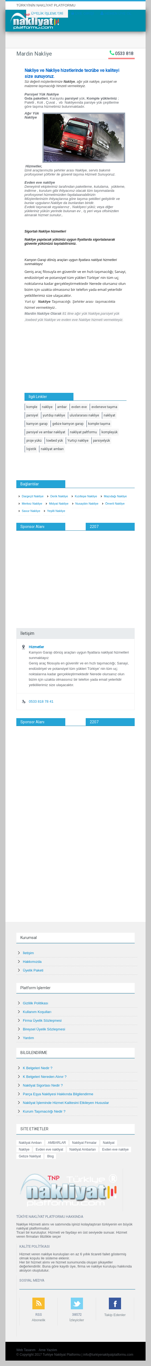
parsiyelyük (101, 440)
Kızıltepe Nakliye (86, 496)
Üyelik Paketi (33, 970)
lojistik (31, 449)
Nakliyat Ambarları (82, 1149)
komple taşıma (99, 424)
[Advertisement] (75, 571)
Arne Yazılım (48, 1350)
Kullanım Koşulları (37, 1012)
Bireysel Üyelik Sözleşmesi (44, 1029)
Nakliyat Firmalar (84, 1143)
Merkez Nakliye (32, 503)
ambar (62, 407)
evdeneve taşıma (104, 407)
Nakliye (24, 1149)
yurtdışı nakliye (54, 415)
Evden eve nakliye (115, 1149)
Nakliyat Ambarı (30, 1143)
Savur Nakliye (31, 510)
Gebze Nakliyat (30, 1156)
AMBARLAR (57, 1143)
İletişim (28, 953)
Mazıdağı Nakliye (115, 496)
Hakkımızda (32, 962)
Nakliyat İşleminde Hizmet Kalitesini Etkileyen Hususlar (66, 1103)
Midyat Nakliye (59, 503)
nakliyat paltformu (83, 432)
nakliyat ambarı (52, 449)
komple (31, 407)
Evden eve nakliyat (49, 1149)
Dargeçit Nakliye (33, 496)
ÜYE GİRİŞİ (82, 13)
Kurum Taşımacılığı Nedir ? (44, 1111)
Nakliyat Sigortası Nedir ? (43, 1085)
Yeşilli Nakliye (56, 510)
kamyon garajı (37, 424)
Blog (50, 1156)
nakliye (47, 407)
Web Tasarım (25, 1350)
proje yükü (34, 440)
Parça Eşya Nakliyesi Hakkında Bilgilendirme (58, 1094)
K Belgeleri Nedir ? (37, 1068)
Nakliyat (109, 1143)
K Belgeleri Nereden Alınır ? (44, 1077)
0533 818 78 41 (41, 701)
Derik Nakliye (59, 496)
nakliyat (109, 415)
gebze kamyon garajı (68, 424)
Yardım (28, 1038)
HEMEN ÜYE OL (115, 13)
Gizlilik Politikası (35, 1003)
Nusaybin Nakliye (86, 503)
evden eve (79, 407)
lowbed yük (54, 440)
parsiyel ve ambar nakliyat (45, 432)
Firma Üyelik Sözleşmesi (42, 1020)
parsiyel (32, 415)
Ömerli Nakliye (115, 503)
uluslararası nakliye (84, 415)
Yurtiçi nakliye (77, 440)
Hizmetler (36, 647)
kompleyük (109, 432)
